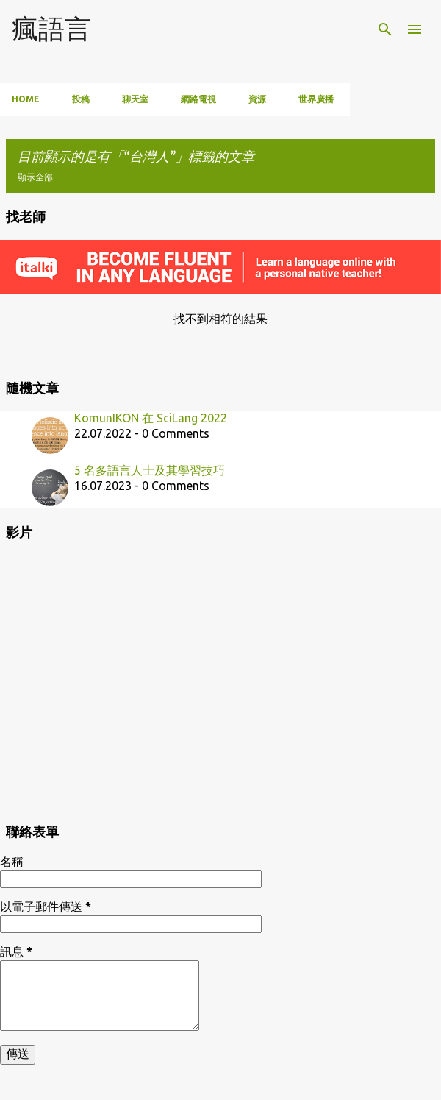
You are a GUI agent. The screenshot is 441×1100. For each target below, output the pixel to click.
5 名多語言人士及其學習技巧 (149, 470)
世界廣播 (316, 99)
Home (26, 99)
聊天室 (135, 99)
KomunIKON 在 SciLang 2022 (150, 418)
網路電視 (198, 99)
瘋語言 (51, 28)
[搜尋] (385, 29)
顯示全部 (35, 177)
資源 (257, 99)
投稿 (81, 99)
